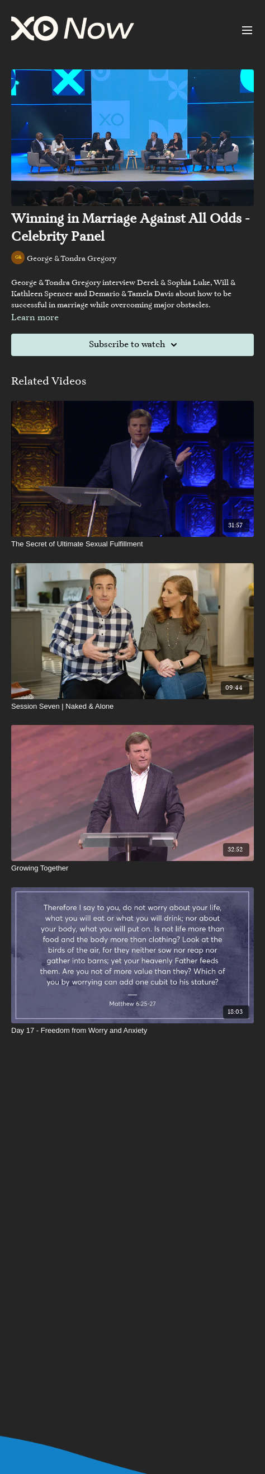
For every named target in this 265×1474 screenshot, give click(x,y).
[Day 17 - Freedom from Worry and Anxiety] (132, 1030)
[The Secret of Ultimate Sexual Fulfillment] (132, 544)
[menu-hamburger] (247, 30)
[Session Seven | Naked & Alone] (132, 706)
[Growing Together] (132, 868)
